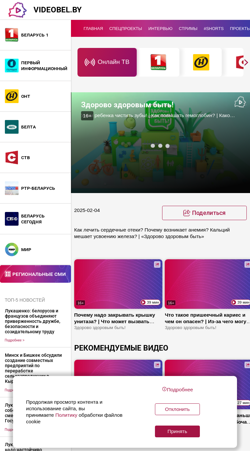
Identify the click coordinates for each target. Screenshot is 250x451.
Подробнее (15, 340)
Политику (66, 415)
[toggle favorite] (204, 213)
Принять (177, 431)
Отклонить (177, 409)
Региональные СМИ (39, 273)
